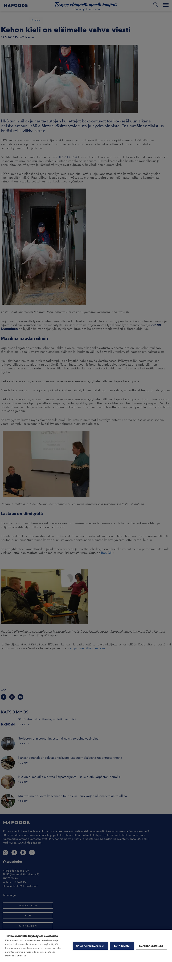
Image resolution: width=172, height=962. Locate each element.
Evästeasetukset (151, 946)
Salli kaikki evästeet (90, 946)
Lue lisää (21, 955)
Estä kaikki (121, 946)
